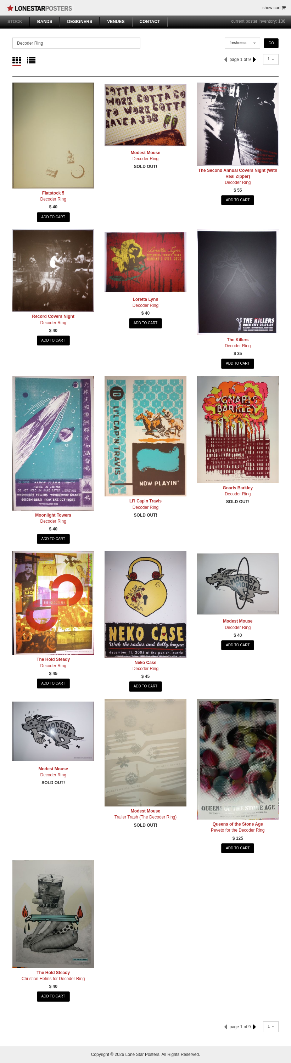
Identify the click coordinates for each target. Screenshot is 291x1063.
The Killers (237, 339)
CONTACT (150, 21)
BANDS (44, 21)
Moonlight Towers (53, 515)
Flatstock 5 (53, 193)
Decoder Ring (53, 199)
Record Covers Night (53, 316)
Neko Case (145, 662)
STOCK (14, 21)
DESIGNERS (79, 21)
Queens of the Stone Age (238, 824)
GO (271, 43)
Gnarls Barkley (238, 487)
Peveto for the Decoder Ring (237, 830)
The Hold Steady (53, 659)
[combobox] (242, 43)
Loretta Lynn (145, 299)
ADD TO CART (53, 217)
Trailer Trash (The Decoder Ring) (145, 817)
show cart (274, 7)
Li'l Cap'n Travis (145, 501)
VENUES (115, 21)
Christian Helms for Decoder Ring (53, 978)
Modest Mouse (145, 152)
